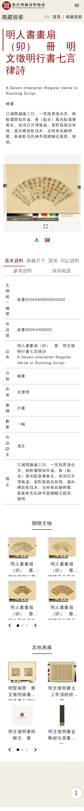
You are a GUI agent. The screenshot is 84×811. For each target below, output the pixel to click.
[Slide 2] (22, 625)
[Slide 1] (18, 625)
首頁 (57, 16)
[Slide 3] (27, 625)
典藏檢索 (74, 16)
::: (47, 16)
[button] (36, 239)
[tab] (14, 261)
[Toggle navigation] (76, 6)
